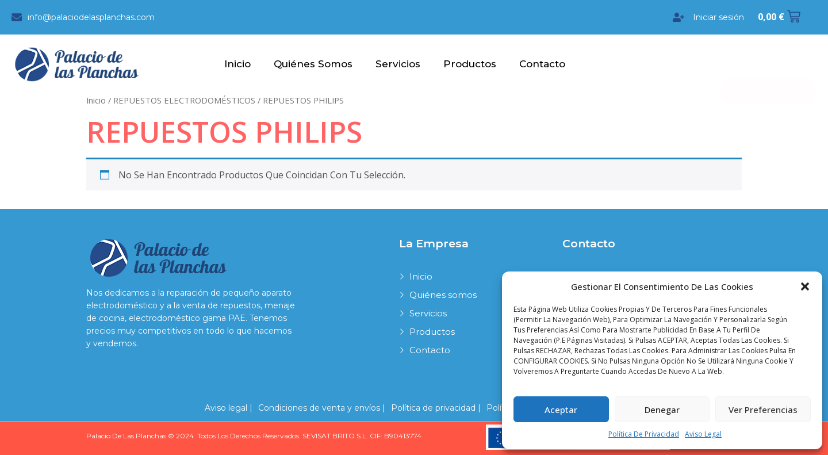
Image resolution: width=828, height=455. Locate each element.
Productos (469, 64)
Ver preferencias (763, 409)
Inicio (237, 64)
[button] (805, 286)
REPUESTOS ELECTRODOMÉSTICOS (184, 99)
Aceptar (561, 409)
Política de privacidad (643, 434)
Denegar (662, 409)
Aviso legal (703, 434)
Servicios (397, 64)
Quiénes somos (313, 64)
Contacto (542, 64)
